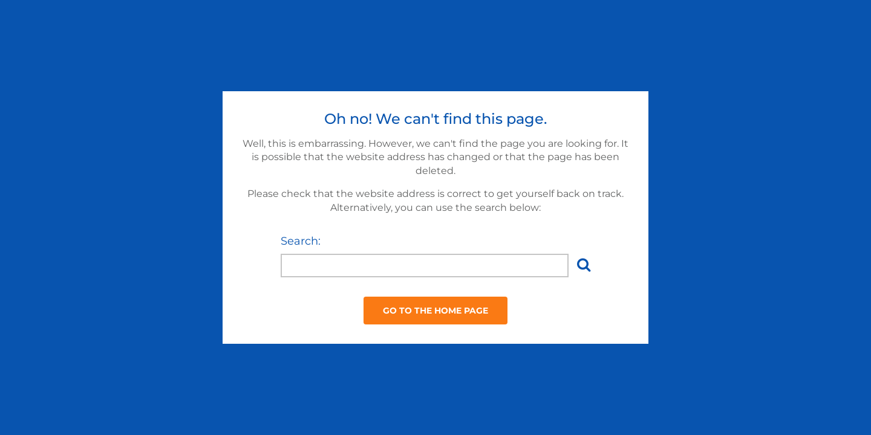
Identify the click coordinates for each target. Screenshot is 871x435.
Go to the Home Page (435, 310)
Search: (301, 241)
